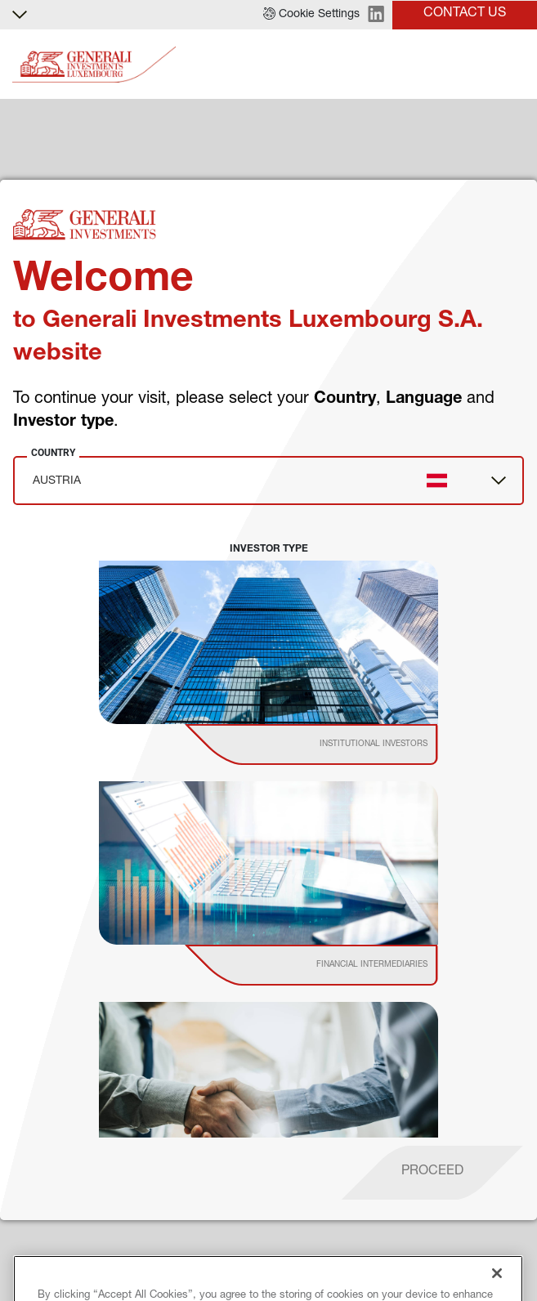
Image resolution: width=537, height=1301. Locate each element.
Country (53, 452)
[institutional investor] (335, 744)
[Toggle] (515, 65)
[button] (311, 14)
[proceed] (432, 1173)
